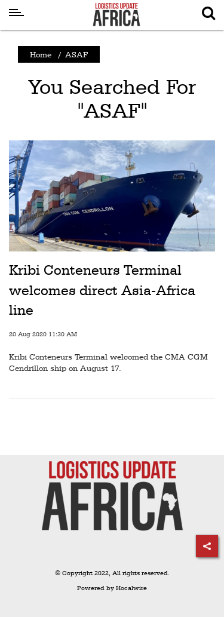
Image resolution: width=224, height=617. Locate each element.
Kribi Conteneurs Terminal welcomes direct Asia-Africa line (102, 290)
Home (40, 54)
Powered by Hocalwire (112, 588)
